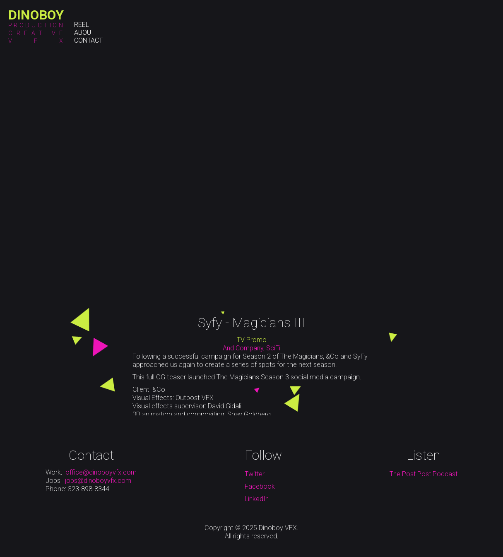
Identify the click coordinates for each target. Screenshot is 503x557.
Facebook (260, 486)
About (84, 32)
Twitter (255, 474)
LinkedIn (257, 499)
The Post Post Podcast (423, 474)
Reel (81, 25)
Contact (88, 40)
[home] (36, 15)
